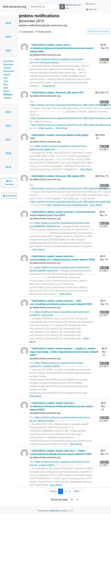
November (8, 64)
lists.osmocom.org (14, 6)
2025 (8, 36)
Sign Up (91, 9)
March (6, 91)
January (7, 98)
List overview (9, 183)
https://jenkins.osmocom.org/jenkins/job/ (67, 205)
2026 (8, 23)
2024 (8, 50)
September (8, 71)
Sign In (90, 4)
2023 (8, 112)
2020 (8, 153)
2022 (8, 125)
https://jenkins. (46, 128)
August (6, 74)
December (8, 61)
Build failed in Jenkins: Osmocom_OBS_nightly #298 (57, 176)
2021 (8, 139)
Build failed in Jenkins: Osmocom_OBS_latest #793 (56, 92)
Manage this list (73, 7)
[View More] (48, 86)
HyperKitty (55, 510)
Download (9, 195)
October (7, 68)
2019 (8, 167)
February (7, 94)
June (5, 81)
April (5, 88)
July (5, 78)
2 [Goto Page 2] (65, 491)
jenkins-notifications (39, 15)
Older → (78, 491)
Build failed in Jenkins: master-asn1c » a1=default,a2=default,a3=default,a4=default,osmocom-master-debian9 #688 (62, 48)
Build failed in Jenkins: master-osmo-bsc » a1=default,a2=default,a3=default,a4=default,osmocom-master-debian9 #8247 (62, 406)
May (5, 84)
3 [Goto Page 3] (70, 491)
